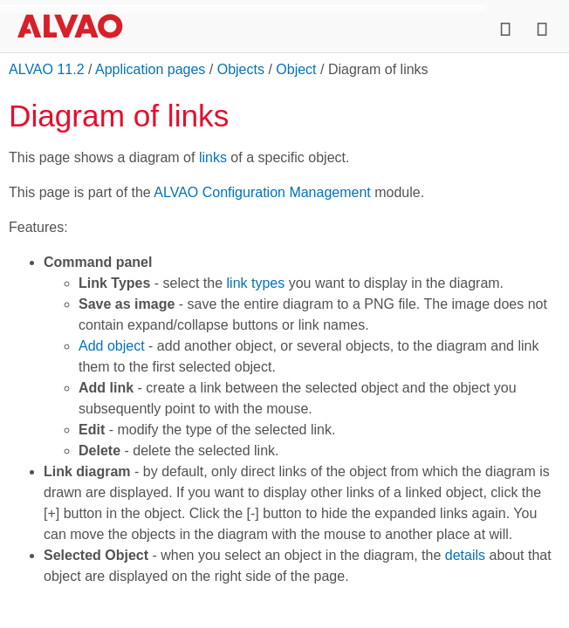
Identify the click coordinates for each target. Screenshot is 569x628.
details (465, 555)
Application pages (150, 69)
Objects (240, 69)
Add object (112, 345)
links (213, 157)
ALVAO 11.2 (47, 69)
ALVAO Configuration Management (262, 192)
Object (296, 69)
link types (256, 283)
